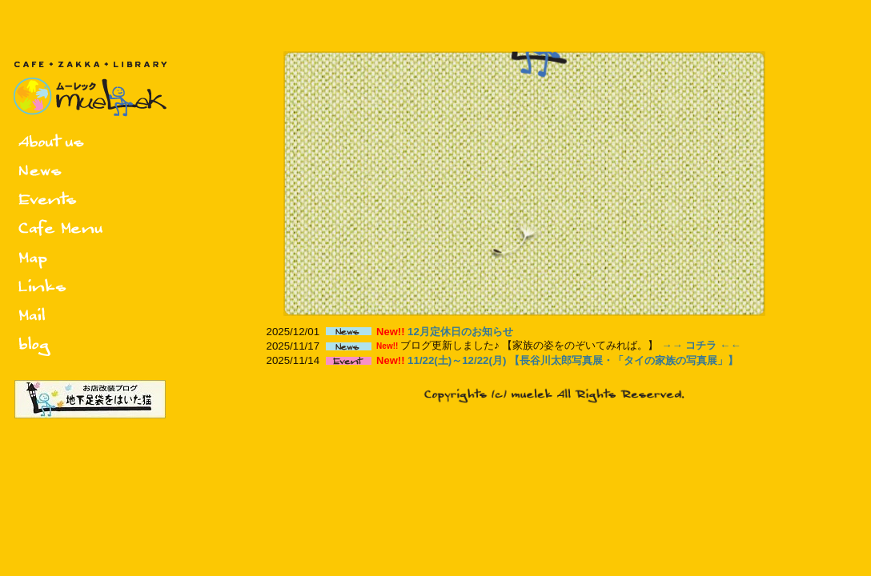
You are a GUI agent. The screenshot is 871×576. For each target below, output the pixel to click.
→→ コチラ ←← (701, 345)
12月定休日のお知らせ (460, 332)
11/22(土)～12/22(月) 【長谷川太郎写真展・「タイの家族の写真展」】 (572, 360)
